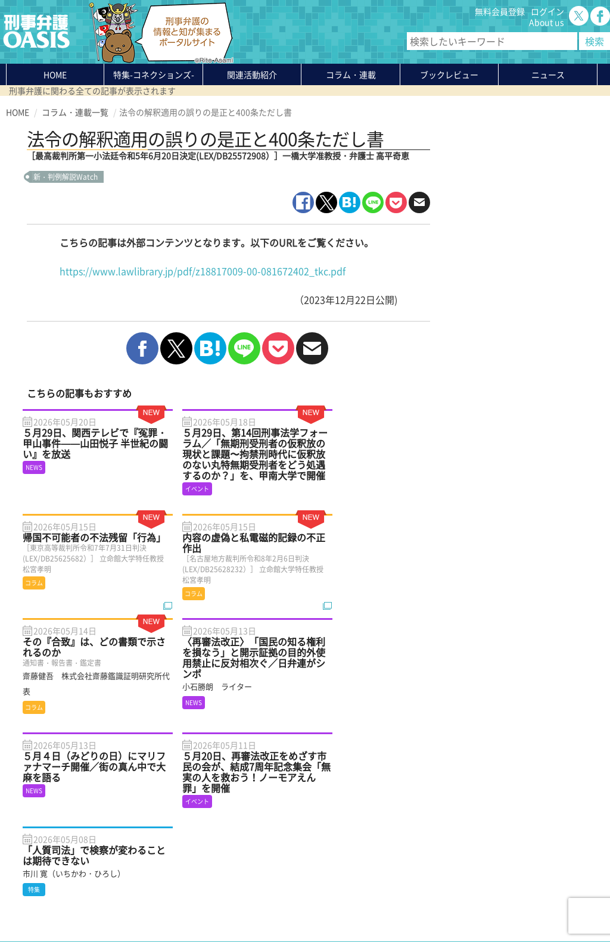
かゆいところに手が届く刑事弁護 (172, 872)
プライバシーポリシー (47, 904)
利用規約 (108, 904)
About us (546, 22)
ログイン (547, 11)
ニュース (127, 840)
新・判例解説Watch (65, 176)
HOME (55, 74)
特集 (153, 74)
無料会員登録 (500, 11)
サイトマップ (151, 904)
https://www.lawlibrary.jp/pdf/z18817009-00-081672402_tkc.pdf (203, 271)
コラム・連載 (135, 819)
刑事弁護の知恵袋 (143, 862)
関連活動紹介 (252, 74)
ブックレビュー (449, 74)
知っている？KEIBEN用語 (158, 851)
